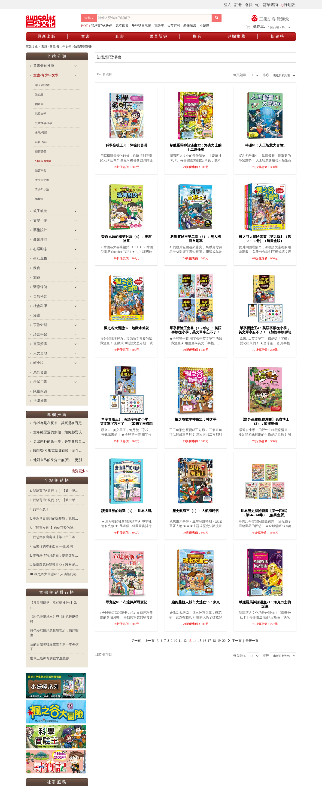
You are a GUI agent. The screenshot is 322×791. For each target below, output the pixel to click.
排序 (266, 75)
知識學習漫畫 (43, 161)
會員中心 (252, 5)
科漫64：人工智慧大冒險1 (265, 145)
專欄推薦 (236, 36)
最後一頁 (252, 640)
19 (219, 640)
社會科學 (40, 306)
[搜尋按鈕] (217, 18)
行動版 (288, 5)
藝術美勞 (40, 151)
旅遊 (36, 277)
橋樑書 (39, 199)
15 (199, 640)
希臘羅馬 (189, 26)
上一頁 (150, 640)
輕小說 (38, 363)
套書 (120, 36)
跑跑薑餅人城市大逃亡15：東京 (195, 602)
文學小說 (40, 220)
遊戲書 (39, 94)
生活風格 (40, 258)
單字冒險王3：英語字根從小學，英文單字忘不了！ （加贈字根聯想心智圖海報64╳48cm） (126, 424)
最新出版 (46, 36)
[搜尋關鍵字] (154, 18)
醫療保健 (40, 287)
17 (209, 640)
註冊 (238, 5)
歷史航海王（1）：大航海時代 (195, 511)
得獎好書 (40, 401)
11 (180, 640)
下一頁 (234, 640)
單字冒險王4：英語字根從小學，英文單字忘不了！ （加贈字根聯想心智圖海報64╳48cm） (265, 332)
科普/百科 (41, 142)
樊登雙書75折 (141, 26)
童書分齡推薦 (43, 66)
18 (214, 640)
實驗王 (159, 26)
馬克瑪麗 (121, 26)
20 (223, 640)
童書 (85, 36)
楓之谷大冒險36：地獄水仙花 (126, 328)
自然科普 (40, 296)
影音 (197, 36)
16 (204, 640)
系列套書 (40, 372)
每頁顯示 (239, 75)
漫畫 (36, 315)
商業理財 (40, 239)
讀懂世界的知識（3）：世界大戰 (126, 511)
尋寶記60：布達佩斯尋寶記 (126, 602)
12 (185, 640)
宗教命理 (40, 325)
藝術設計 (40, 230)
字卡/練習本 (42, 85)
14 (194, 640)
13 (189, 640)
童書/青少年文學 (45, 75)
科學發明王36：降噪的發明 (126, 145)
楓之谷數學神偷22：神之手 (195, 419)
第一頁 (136, 640)
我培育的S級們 (101, 26)
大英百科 (173, 26)
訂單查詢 (270, 5)
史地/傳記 (41, 132)
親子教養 (40, 211)
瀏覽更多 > (80, 471)
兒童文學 (40, 113)
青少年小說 (42, 189)
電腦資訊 (40, 344)
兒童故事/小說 (43, 123)
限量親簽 (158, 36)
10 (175, 640)
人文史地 (40, 353)
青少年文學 (42, 180)
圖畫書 (39, 104)
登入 (227, 5)
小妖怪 (204, 26)
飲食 (36, 268)
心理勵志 (40, 249)
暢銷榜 (278, 36)
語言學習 (40, 170)
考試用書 (40, 382)
